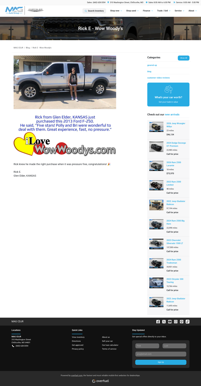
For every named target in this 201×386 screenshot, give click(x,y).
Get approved (77, 345)
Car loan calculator (110, 345)
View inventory (78, 337)
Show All (183, 58)
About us (106, 337)
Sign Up (161, 362)
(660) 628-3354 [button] (20, 345)
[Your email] (160, 354)
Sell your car (107, 341)
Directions (76, 341)
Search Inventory (94, 10)
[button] (125, 2)
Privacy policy (78, 349)
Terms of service (109, 349)
